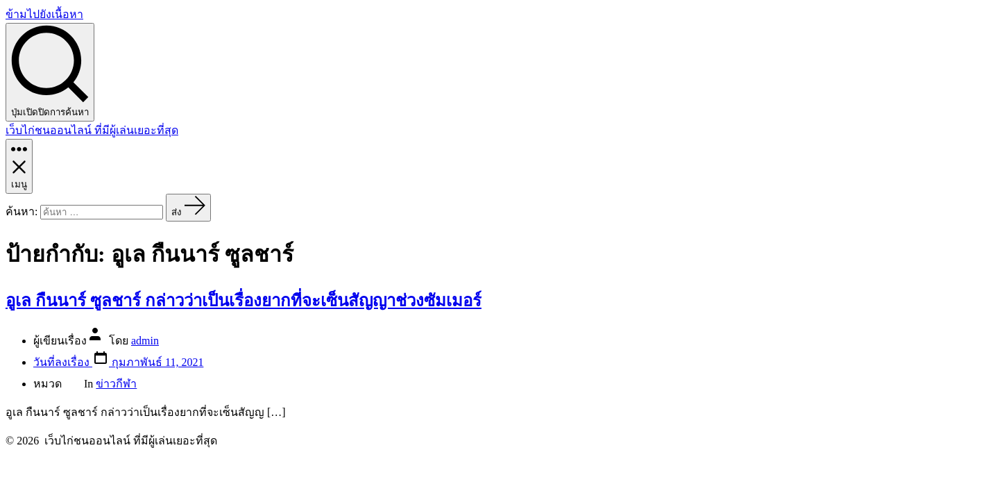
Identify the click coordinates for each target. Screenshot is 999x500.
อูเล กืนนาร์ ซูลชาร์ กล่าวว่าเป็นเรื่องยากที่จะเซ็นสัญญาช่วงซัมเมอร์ (243, 301)
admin (145, 341)
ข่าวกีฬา (116, 384)
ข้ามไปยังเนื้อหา (44, 14)
